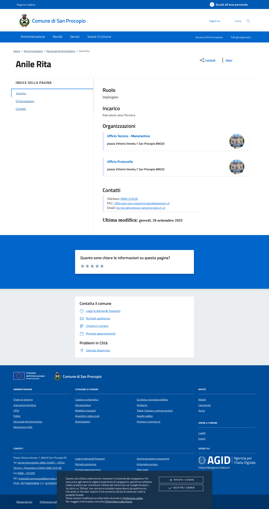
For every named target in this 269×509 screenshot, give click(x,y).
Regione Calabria (26, 5)
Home (16, 51)
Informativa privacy (147, 464)
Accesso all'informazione (209, 37)
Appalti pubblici (145, 416)
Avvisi (201, 411)
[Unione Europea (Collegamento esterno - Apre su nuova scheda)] (30, 376)
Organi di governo (23, 399)
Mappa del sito (24, 502)
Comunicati (204, 405)
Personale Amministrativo (60, 51)
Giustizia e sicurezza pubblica (152, 399)
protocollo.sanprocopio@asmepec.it (38, 478)
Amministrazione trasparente (153, 459)
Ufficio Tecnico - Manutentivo (128, 135)
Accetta (181, 488)
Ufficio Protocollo (120, 161)
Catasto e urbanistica (86, 399)
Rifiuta (181, 480)
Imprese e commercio (148, 422)
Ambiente (142, 405)
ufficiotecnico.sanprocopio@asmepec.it (142, 203)
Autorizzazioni (82, 422)
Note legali (142, 470)
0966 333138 (129, 199)
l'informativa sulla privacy (118, 501)
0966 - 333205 (26, 473)
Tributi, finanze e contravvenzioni (155, 411)
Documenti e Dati (22, 427)
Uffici (16, 411)
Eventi (201, 439)
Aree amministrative (24, 405)
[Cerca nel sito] (248, 21)
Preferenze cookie (133, 498)
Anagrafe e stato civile (87, 416)
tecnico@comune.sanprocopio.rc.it (140, 208)
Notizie (202, 399)
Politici (17, 416)
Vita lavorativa (83, 405)
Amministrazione (33, 51)
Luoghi (202, 433)
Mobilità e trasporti (85, 411)
